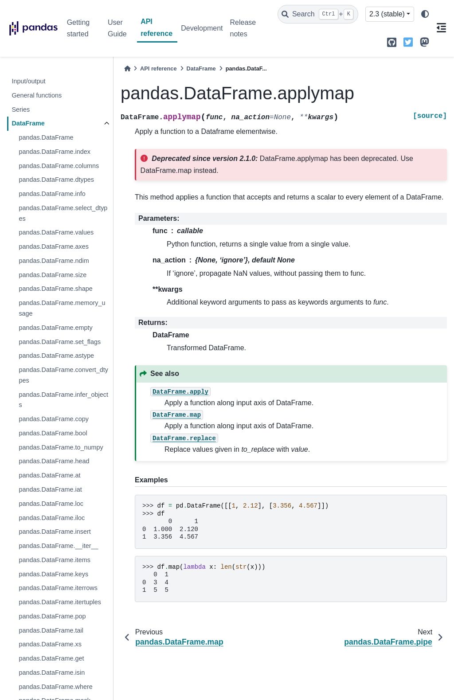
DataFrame (28, 123)
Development (202, 28)
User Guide (117, 28)
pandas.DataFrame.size (52, 274)
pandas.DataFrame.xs (50, 644)
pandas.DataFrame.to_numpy (61, 447)
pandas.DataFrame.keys (53, 574)
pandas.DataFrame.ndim (54, 260)
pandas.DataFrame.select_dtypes (63, 213)
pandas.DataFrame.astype (56, 355)
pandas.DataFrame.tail (51, 630)
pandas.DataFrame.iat (50, 489)
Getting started (78, 28)
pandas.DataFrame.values (56, 232)
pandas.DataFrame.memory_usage (62, 308)
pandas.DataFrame (46, 137)
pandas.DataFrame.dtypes (56, 179)
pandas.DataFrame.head (54, 461)
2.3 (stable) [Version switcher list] (387, 14)
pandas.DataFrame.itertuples (60, 602)
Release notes (243, 28)
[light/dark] (425, 14)
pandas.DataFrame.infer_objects (63, 400)
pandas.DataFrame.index (54, 151)
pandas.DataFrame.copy (54, 418)
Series (21, 109)
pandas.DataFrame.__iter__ (58, 545)
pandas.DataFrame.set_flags (60, 341)
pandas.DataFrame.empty (55, 327)
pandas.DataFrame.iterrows (58, 587)
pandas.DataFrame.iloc (52, 517)
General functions (37, 95)
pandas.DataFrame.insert (54, 531)
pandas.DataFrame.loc (51, 503)
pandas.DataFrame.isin (52, 672)
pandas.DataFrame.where (55, 686)
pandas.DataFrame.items (54, 559)
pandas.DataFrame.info (52, 193)
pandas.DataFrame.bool (53, 433)
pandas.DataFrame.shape (55, 288)
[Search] (318, 14)
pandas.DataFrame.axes (54, 246)
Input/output (28, 81)
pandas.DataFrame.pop (52, 616)
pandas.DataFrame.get (51, 658)
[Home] (127, 68)
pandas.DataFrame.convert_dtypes (63, 375)
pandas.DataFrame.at (49, 475)
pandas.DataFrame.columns (59, 165)
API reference (156, 27)
